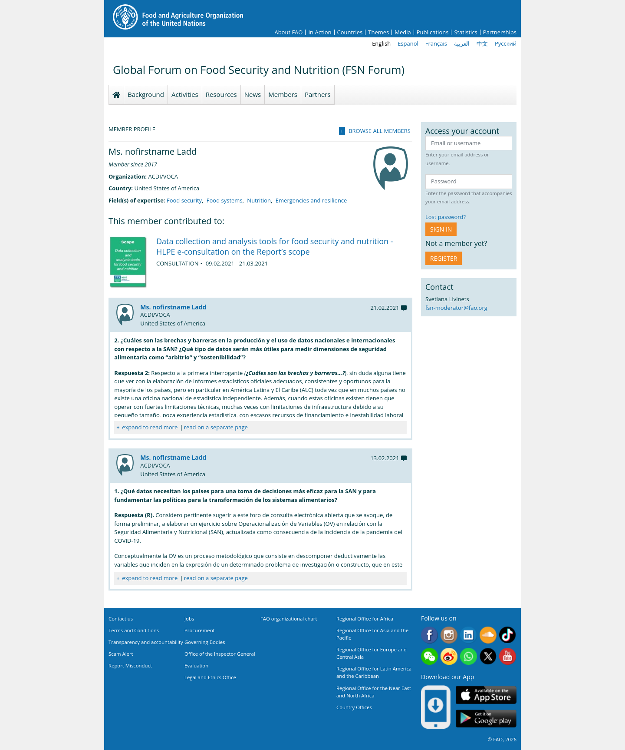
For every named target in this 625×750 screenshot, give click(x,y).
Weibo (449, 656)
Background (146, 94)
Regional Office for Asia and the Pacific (372, 634)
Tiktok (507, 635)
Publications (433, 32)
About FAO (288, 32)
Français (436, 43)
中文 (482, 43)
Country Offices (354, 707)
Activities (184, 94)
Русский (505, 43)
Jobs (189, 618)
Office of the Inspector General (219, 653)
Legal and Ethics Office (210, 677)
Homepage (116, 94)
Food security (184, 200)
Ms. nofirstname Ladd (173, 307)
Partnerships (499, 32)
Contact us (121, 618)
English (381, 43)
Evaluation (196, 665)
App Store (486, 695)
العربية (462, 43)
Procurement (199, 630)
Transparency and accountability (146, 642)
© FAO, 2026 (502, 739)
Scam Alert (121, 653)
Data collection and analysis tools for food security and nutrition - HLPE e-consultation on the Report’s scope (274, 246)
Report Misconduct (130, 665)
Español (408, 43)
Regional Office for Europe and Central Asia (371, 653)
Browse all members (380, 131)
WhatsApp (468, 656)
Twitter (488, 656)
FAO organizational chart (288, 618)
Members (282, 94)
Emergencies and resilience (311, 200)
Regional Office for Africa (364, 618)
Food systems (225, 200)
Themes (378, 32)
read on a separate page (216, 427)
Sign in (441, 229)
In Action (319, 32)
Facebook (429, 635)
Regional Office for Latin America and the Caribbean (373, 672)
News (252, 94)
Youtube (507, 656)
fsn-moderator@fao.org (456, 308)
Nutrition (259, 200)
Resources (221, 94)
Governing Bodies (204, 642)
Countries (350, 32)
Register (443, 258)
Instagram (449, 635)
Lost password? (445, 217)
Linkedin (468, 635)
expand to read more (150, 427)
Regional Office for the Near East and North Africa (373, 692)
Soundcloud (488, 635)
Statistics (465, 32)
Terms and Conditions (134, 630)
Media (403, 32)
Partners (318, 94)
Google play (486, 719)
